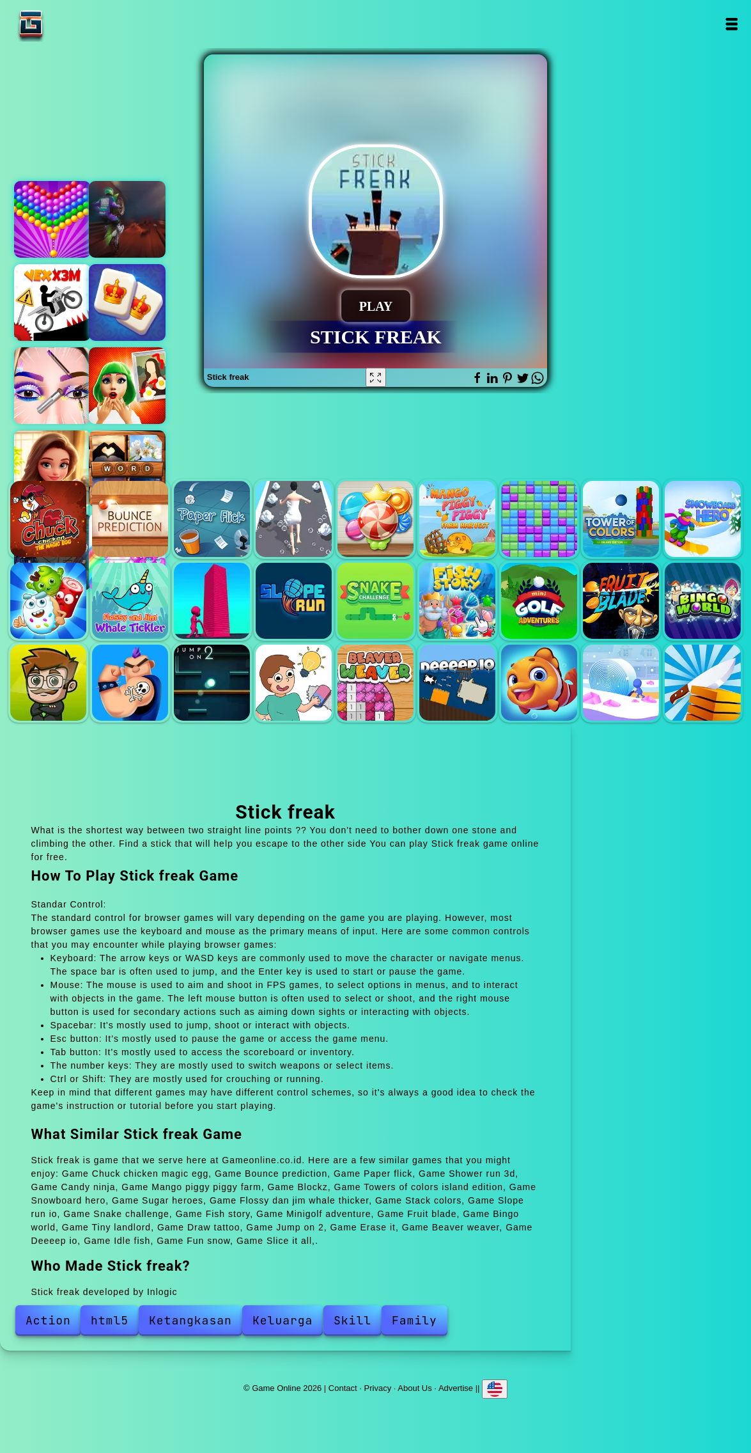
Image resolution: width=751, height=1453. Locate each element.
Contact (343, 1388)
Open (730, 24)
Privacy (378, 1388)
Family (414, 1320)
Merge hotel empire (52, 468)
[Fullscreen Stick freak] (376, 377)
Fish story (457, 601)
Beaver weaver (375, 683)
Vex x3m (52, 302)
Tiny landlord (48, 683)
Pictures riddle (127, 468)
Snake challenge (375, 601)
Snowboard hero (703, 519)
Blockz (539, 519)
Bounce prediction (130, 519)
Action (48, 1320)
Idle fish (539, 683)
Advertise (455, 1388)
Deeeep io (457, 683)
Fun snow (621, 683)
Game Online (71, 24)
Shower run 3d (294, 519)
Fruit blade (621, 601)
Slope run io (294, 601)
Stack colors (212, 601)
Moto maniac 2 (127, 219)
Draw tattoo (130, 683)
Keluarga (282, 1320)
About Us (414, 1388)
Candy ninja (375, 519)
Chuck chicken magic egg (48, 519)
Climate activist (127, 385)
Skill (352, 1320)
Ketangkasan (190, 1320)
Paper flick (212, 519)
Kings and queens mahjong (127, 302)
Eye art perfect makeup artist (52, 385)
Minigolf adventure (539, 601)
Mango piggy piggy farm (457, 519)
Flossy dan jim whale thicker (130, 601)
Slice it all (703, 683)
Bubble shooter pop (52, 219)
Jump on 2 (212, 683)
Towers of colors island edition (621, 519)
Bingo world (703, 601)
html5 (109, 1320)
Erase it (294, 683)
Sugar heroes (48, 601)
